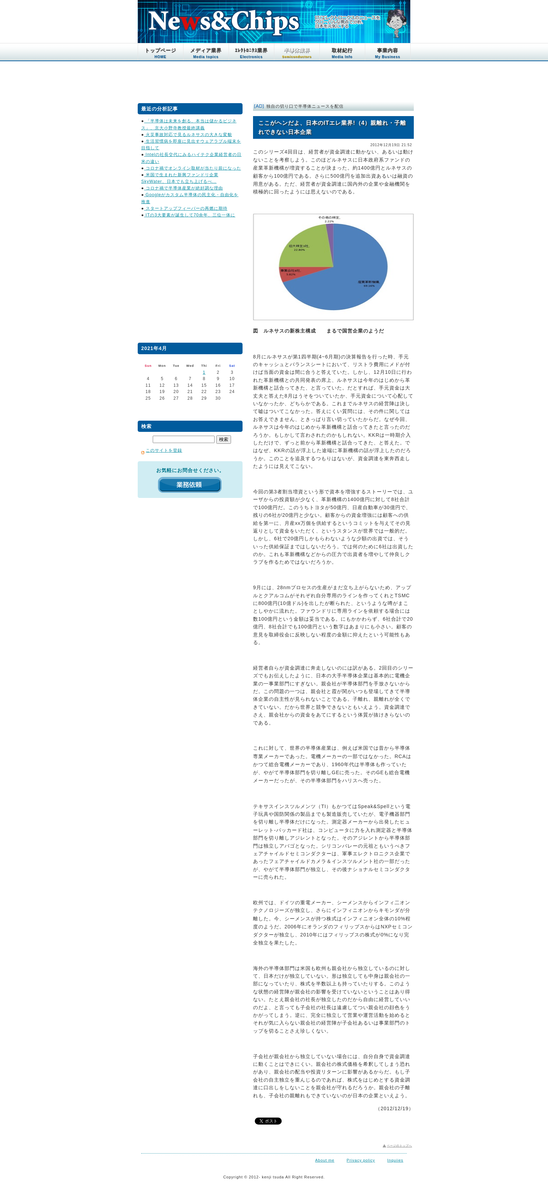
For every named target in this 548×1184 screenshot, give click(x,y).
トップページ (160, 53)
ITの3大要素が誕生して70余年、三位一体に (189, 215)
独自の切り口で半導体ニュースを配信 (305, 106)
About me (324, 1160)
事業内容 (387, 53)
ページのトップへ (399, 1145)
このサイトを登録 (164, 450)
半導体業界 (297, 53)
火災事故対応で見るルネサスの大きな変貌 (188, 134)
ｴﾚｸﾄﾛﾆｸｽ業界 (251, 53)
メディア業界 (206, 53)
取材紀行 (342, 53)
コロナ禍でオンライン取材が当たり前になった (192, 168)
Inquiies (395, 1160)
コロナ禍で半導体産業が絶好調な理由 (183, 188)
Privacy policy (361, 1160)
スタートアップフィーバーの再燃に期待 (185, 208)
